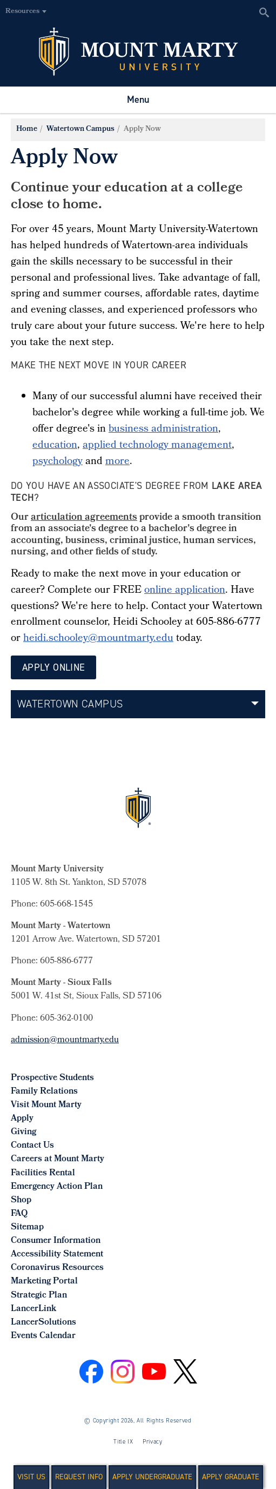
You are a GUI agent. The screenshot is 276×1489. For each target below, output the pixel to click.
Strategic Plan (39, 1295)
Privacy (153, 1442)
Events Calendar (43, 1336)
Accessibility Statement (57, 1254)
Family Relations (44, 1091)
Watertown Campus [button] (70, 704)
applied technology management (157, 445)
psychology (57, 462)
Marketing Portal (44, 1281)
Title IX (123, 1442)
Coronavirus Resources (57, 1268)
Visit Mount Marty (46, 1105)
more (117, 462)
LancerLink (33, 1309)
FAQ (19, 1214)
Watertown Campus (80, 129)
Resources (22, 11)
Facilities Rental (43, 1173)
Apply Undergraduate (152, 1477)
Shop (21, 1200)
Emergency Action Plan (57, 1187)
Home (26, 129)
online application (184, 590)
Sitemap (27, 1227)
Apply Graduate (230, 1477)
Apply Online (53, 667)
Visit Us (31, 1477)
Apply (22, 1118)
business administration (163, 429)
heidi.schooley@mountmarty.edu (98, 638)
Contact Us (32, 1146)
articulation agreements (84, 517)
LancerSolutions (43, 1322)
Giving (23, 1132)
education (54, 445)
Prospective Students (52, 1078)
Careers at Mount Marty (57, 1159)
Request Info (79, 1477)
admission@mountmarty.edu (65, 1040)
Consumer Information (55, 1241)
